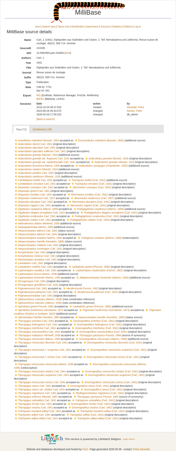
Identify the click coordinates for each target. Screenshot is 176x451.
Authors (26, 57)
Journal (26, 72)
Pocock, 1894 (98, 335)
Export (27, 95)
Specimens (92, 26)
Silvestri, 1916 (36, 154)
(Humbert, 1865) (39, 241)
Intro (37, 26)
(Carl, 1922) (86, 180)
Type (28, 82)
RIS (38, 95)
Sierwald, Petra (135, 107)
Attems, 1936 (37, 165)
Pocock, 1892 (34, 306)
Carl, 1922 (33, 180)
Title (28, 67)
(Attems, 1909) (98, 209)
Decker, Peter (134, 110)
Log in (137, 26)
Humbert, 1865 (37, 317)
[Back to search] (45, 119)
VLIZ (85, 449)
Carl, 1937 (34, 198)
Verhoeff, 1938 (37, 335)
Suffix (27, 77)
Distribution (77, 26)
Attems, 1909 (36, 209)
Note (28, 87)
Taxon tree (63, 26)
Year (28, 62)
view (67, 52)
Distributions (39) (42, 129)
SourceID (25, 48)
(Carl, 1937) (92, 198)
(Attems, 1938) (38, 302)
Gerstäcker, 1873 (38, 310)
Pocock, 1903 (80, 288)
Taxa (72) (21, 129)
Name (27, 39)
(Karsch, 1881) (97, 270)
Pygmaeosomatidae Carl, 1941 (33, 295)
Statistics (117, 26)
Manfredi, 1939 (37, 223)
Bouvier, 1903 (36, 140)
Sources (105, 26)
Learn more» (129, 439)
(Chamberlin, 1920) (101, 165)
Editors (128, 26)
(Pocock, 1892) (89, 266)
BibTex (40, 98)
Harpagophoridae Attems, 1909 (33, 227)
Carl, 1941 (33, 144)
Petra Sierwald (141, 449)
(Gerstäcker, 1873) (104, 310)
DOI (29, 53)
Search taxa (49, 26)
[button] (16, 140)
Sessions (25, 103)
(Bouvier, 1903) (99, 140)
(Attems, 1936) (99, 237)
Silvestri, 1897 (36, 396)
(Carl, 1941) (91, 183)
